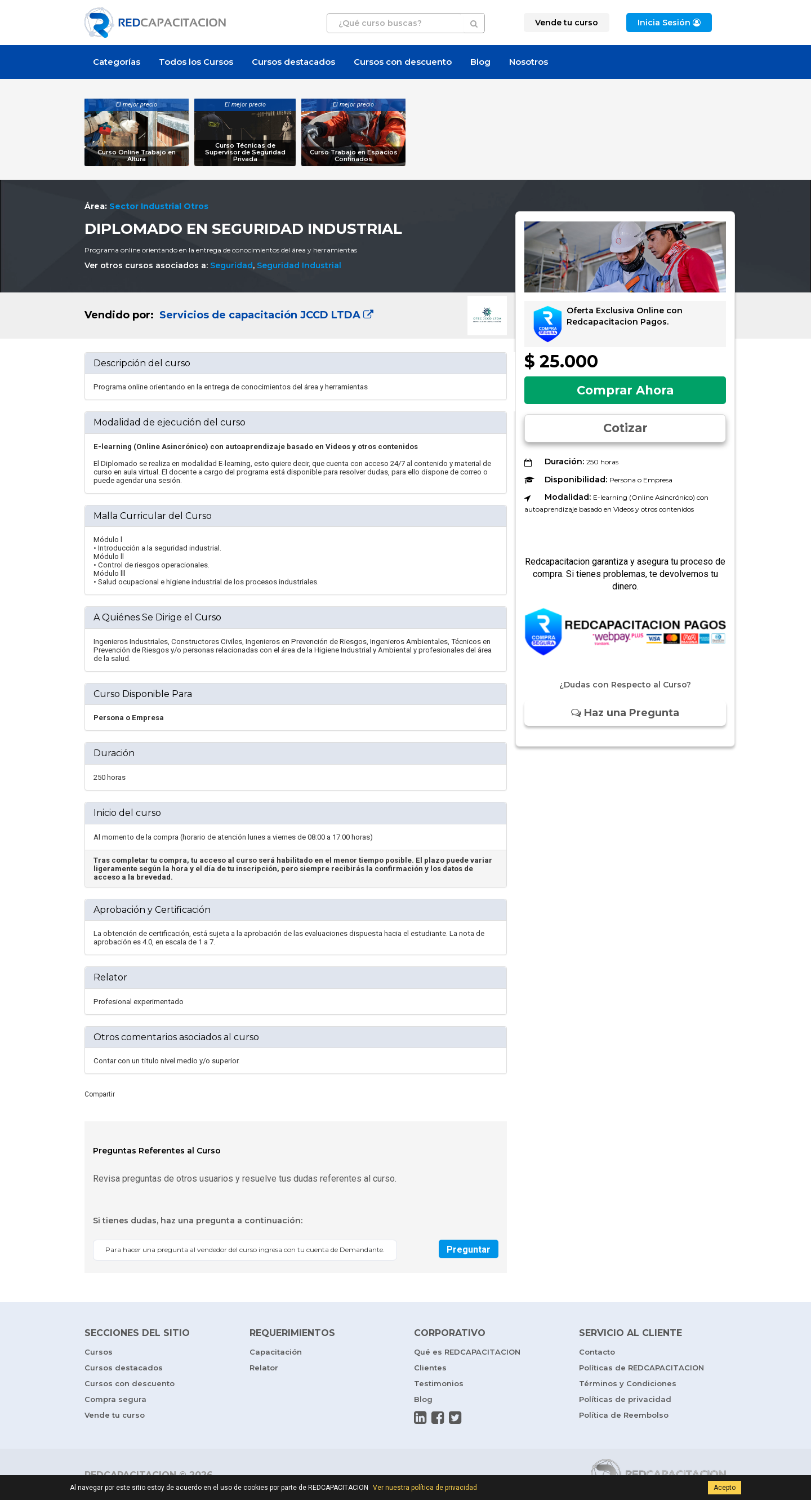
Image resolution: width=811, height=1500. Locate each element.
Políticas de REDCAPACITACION (641, 1367)
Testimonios (439, 1383)
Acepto (725, 1488)
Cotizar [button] (625, 428)
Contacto (597, 1351)
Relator (263, 1367)
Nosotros (528, 61)
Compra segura (115, 1399)
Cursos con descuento (403, 61)
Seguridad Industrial (299, 265)
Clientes (430, 1367)
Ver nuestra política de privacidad (425, 1488)
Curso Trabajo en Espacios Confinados (354, 156)
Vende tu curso (114, 1414)
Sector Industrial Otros (158, 206)
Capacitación (275, 1351)
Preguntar (469, 1249)
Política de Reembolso (624, 1414)
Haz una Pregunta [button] (625, 713)
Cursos (98, 1351)
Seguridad (231, 265)
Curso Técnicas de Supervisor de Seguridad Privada (245, 152)
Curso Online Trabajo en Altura (136, 156)
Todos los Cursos (196, 61)
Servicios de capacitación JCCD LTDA (265, 315)
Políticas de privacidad (625, 1399)
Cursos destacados (293, 61)
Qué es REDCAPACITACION (467, 1351)
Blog (480, 61)
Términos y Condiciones (627, 1383)
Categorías (116, 61)
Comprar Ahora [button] (625, 390)
